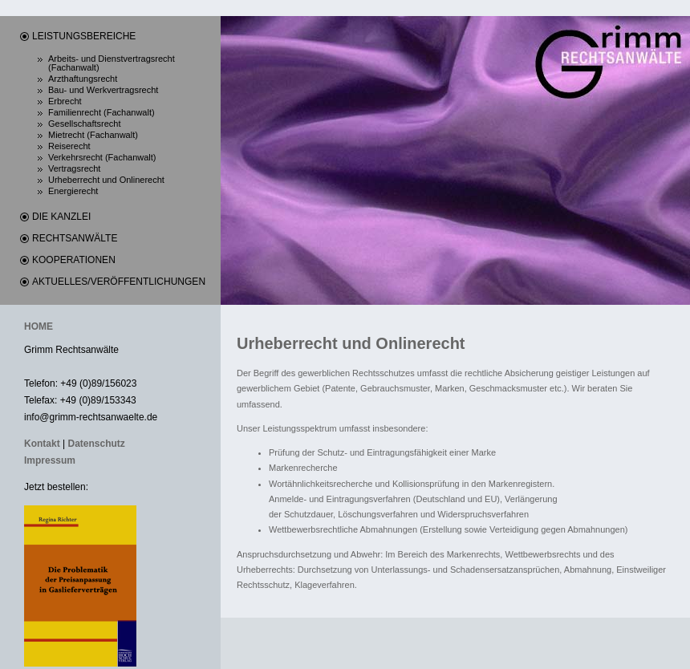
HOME (38, 326)
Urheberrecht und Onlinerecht (106, 180)
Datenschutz (95, 443)
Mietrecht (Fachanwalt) (93, 135)
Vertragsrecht (74, 168)
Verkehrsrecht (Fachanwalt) (102, 157)
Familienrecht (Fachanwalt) (101, 112)
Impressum (49, 460)
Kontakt (42, 443)
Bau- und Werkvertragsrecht (103, 90)
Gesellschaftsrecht (84, 124)
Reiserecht (69, 146)
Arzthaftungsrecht (82, 79)
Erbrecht (65, 101)
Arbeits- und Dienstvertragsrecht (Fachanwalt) (111, 63)
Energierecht (73, 191)
